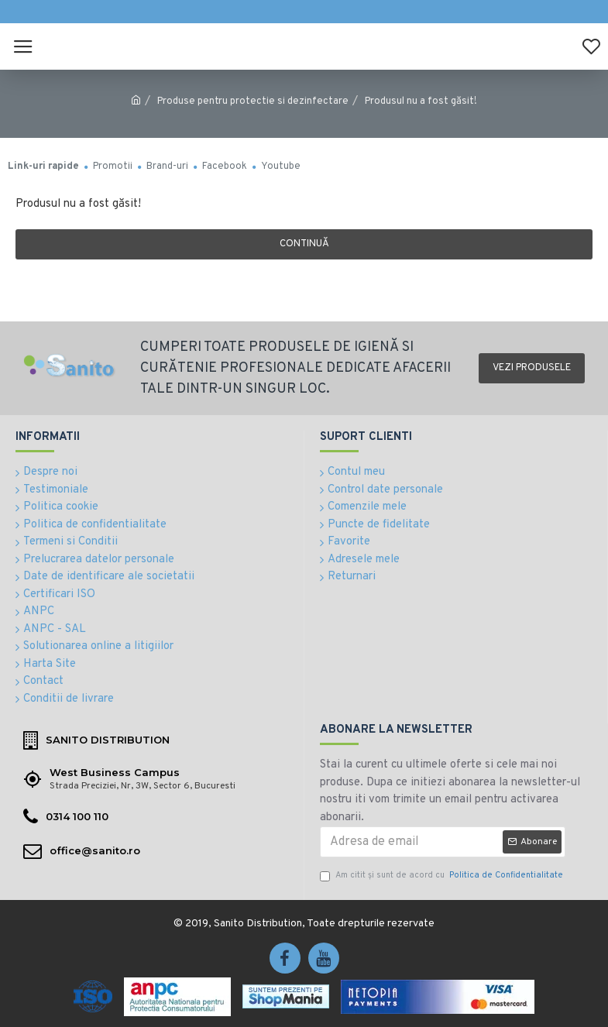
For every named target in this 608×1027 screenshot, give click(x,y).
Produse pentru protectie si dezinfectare (253, 101)
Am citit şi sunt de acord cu (442, 875)
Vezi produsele (532, 368)
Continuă (304, 244)
